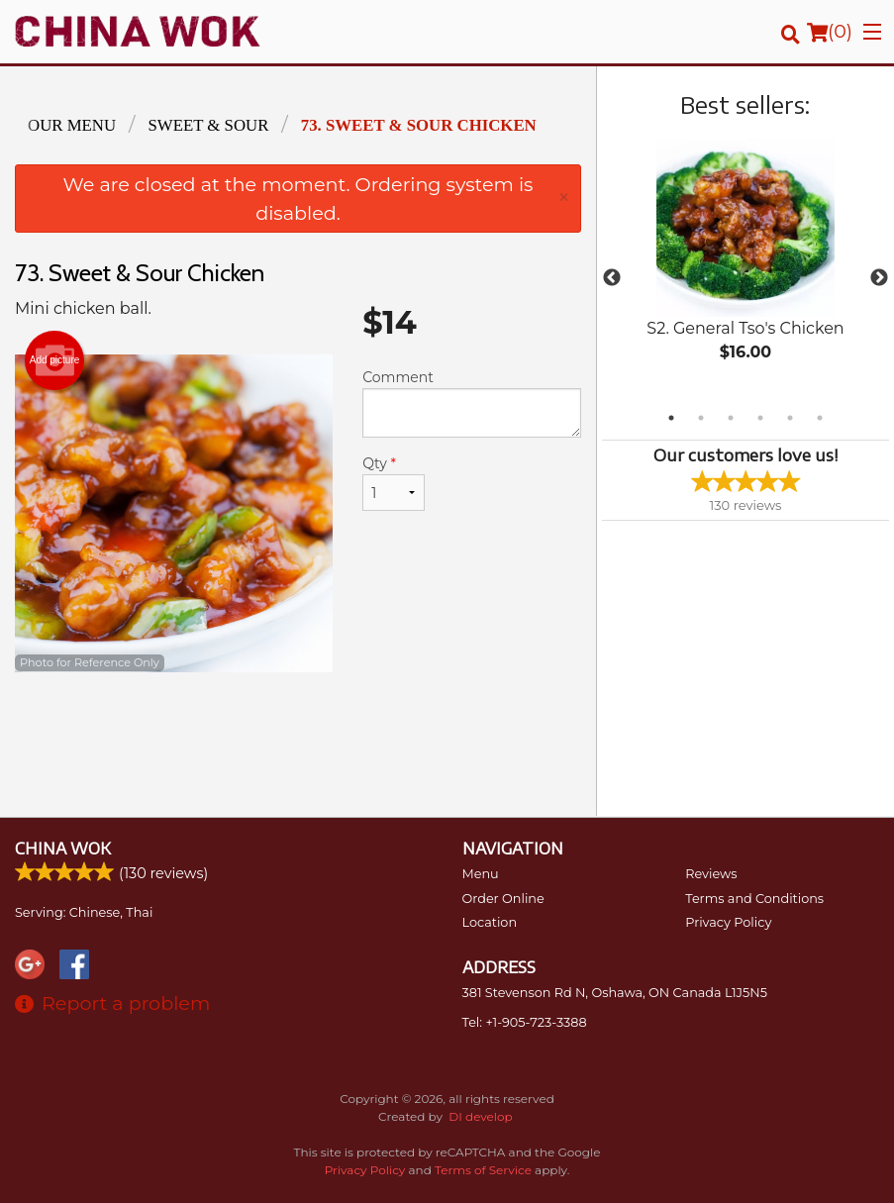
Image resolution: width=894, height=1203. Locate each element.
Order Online (503, 898)
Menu (480, 873)
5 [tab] (790, 418)
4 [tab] (760, 418)
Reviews (711, 873)
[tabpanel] (745, 266)
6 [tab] (820, 418)
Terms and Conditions (754, 898)
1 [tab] (671, 418)
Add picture (55, 360)
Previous (612, 278)
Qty (393, 482)
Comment (471, 403)
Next (879, 278)
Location (490, 922)
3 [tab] (731, 418)
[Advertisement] (298, 736)
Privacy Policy (728, 922)
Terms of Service (483, 1169)
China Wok (63, 848)
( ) (829, 32)
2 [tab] (701, 418)
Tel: (524, 1022)
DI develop (480, 1116)
